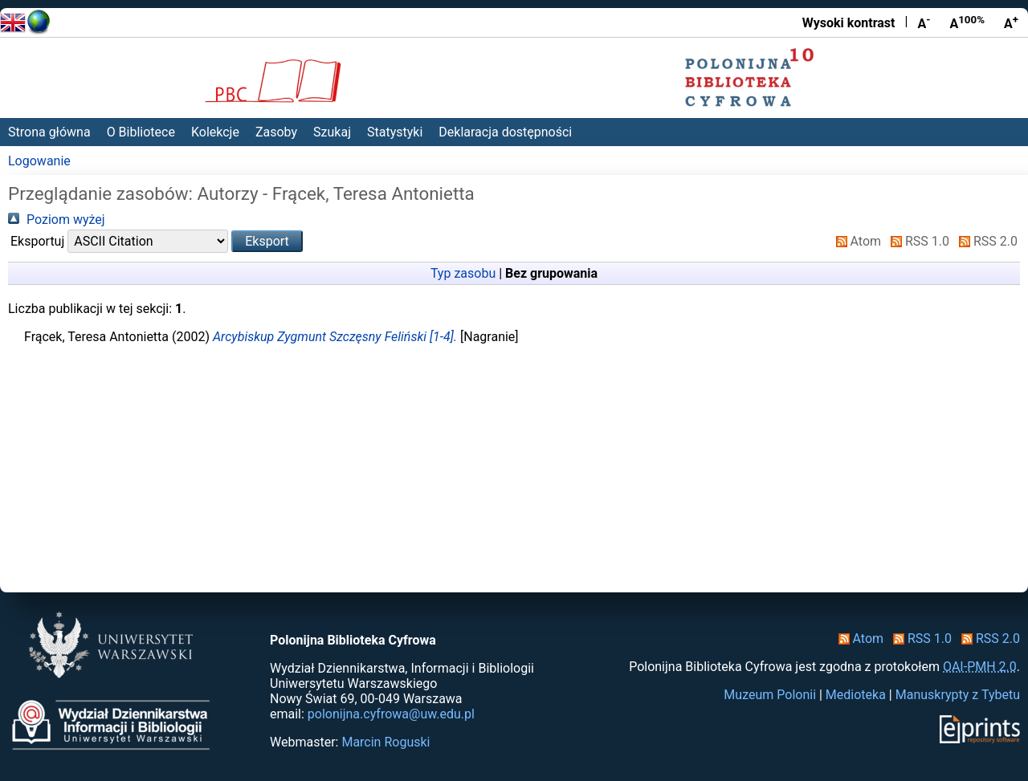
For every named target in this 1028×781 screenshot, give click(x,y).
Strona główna (49, 132)
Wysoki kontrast (848, 23)
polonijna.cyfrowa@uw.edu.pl (391, 714)
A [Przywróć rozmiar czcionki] (967, 22)
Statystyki (394, 132)
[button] (267, 241)
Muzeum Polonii (770, 694)
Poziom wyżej (56, 219)
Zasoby (276, 132)
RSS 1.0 (916, 241)
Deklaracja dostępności (505, 132)
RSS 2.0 (985, 241)
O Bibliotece (141, 132)
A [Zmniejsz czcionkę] (923, 22)
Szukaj (332, 132)
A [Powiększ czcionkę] (1011, 22)
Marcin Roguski (385, 742)
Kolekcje (215, 132)
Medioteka (856, 694)
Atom (856, 241)
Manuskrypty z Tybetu (957, 694)
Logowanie (39, 161)
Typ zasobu (463, 273)
